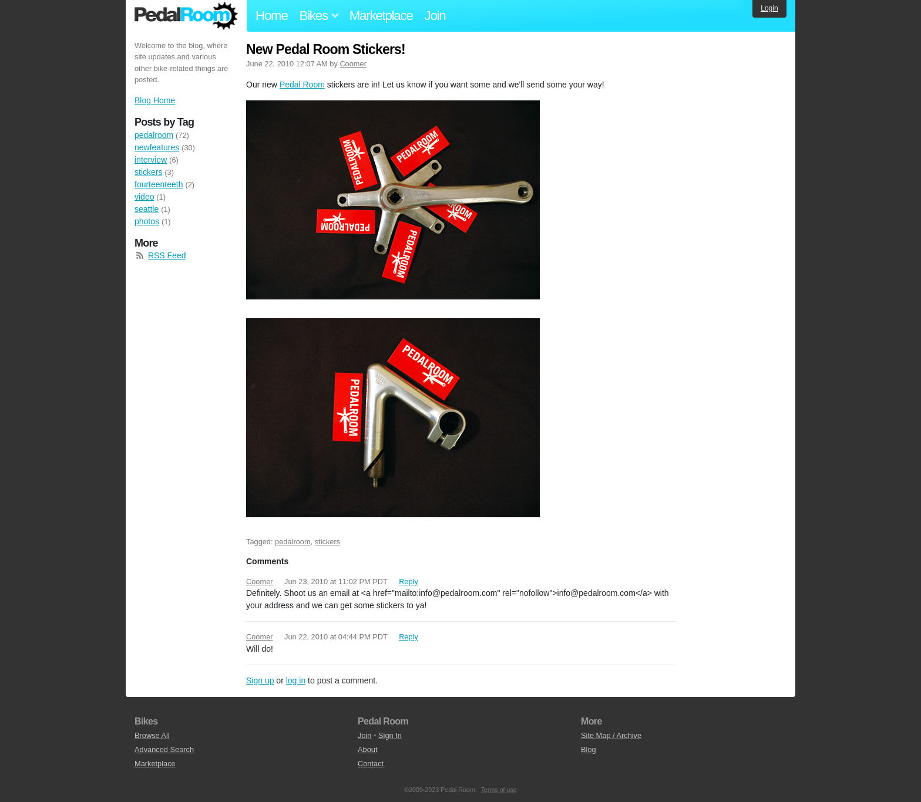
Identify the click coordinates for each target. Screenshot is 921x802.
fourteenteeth (159, 184)
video (144, 196)
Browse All (152, 735)
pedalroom (292, 541)
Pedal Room (186, 16)
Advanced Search (164, 749)
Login (769, 8)
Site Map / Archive (611, 735)
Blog (588, 749)
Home (272, 15)
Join (435, 15)
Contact (371, 763)
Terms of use (499, 789)
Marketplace (381, 15)
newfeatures (157, 147)
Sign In (390, 735)
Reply (408, 581)
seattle (147, 209)
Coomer (353, 63)
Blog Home (155, 100)
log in (295, 680)
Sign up (260, 680)
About (367, 749)
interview (151, 159)
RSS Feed (167, 255)
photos (147, 221)
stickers (327, 541)
